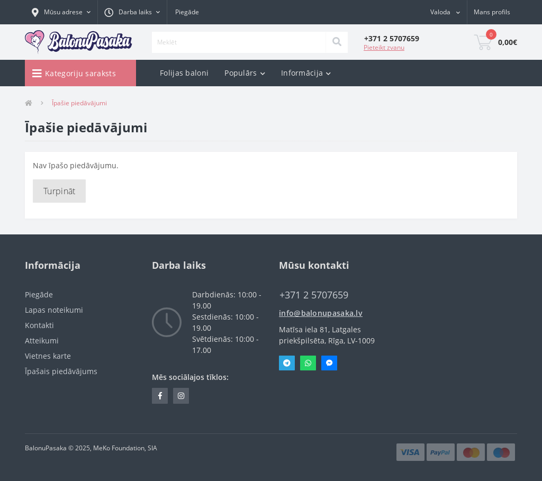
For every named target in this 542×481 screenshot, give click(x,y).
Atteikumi (42, 340)
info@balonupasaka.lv (321, 313)
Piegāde (187, 11)
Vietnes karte (48, 356)
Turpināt (59, 191)
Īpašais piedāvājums (61, 371)
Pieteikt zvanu (384, 47)
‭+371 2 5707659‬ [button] (313, 295)
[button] (61, 12)
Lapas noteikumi (54, 310)
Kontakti (39, 325)
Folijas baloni (184, 73)
